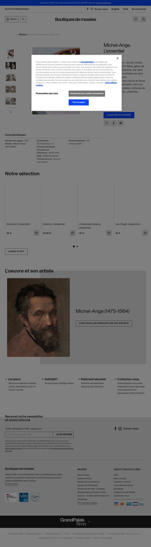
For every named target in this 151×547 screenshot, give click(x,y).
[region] (76, 83)
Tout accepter (78, 102)
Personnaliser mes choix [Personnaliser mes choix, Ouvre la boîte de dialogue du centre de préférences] (47, 93)
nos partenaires (87, 62)
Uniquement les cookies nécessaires (87, 93)
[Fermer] (117, 58)
